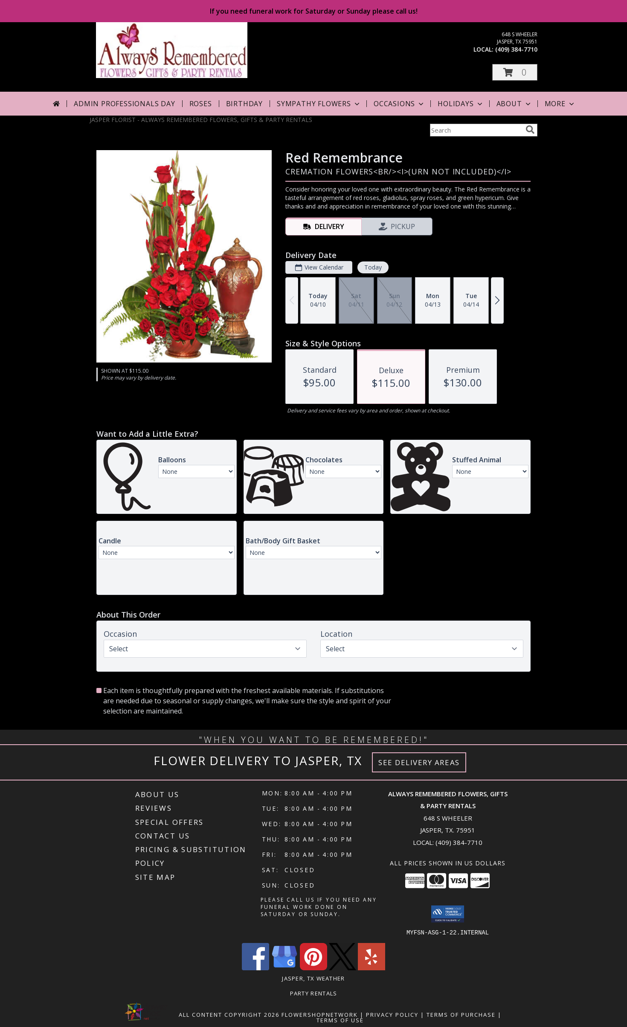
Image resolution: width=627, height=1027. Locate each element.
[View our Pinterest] (313, 967)
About (514, 103)
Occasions (399, 103)
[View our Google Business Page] (284, 967)
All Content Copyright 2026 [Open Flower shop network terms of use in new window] (229, 1014)
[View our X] (342, 967)
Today (373, 267)
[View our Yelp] (371, 967)
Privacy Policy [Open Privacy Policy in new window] (392, 1014)
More (560, 103)
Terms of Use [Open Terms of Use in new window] (340, 1020)
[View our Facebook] (255, 967)
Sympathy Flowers (319, 103)
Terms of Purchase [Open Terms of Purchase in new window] (461, 1014)
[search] (530, 129)
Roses (200, 103)
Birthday (244, 103)
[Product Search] (476, 130)
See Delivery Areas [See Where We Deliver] (419, 762)
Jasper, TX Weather (313, 978)
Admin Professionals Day (124, 103)
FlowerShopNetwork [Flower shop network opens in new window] (320, 1014)
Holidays (461, 103)
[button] (514, 72)
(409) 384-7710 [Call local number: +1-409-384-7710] (516, 49)
